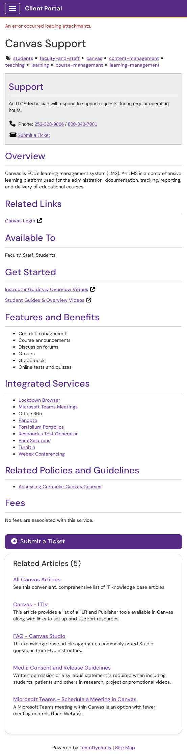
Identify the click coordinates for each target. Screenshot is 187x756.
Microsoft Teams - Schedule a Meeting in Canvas (74, 699)
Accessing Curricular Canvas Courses (60, 486)
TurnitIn (27, 447)
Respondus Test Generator (48, 434)
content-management (134, 58)
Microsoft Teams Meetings (48, 407)
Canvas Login (24, 221)
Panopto (28, 420)
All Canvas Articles (36, 579)
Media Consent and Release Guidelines (62, 667)
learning (40, 65)
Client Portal (43, 8)
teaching (15, 65)
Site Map (125, 748)
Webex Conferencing (42, 454)
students (23, 58)
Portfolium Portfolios (41, 427)
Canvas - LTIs (30, 604)
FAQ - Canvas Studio (39, 636)
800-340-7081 (82, 124)
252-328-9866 (49, 124)
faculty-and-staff (60, 58)
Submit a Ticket (34, 135)
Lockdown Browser (39, 400)
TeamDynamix (95, 748)
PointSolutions (34, 440)
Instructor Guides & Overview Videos (46, 289)
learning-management (135, 65)
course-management (79, 65)
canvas (94, 58)
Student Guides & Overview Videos (44, 300)
